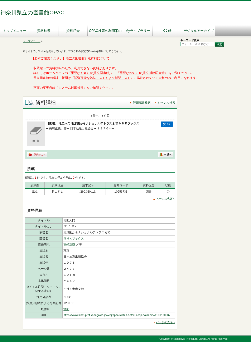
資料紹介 (73, 31)
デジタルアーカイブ (199, 31)
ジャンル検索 (166, 102)
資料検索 (43, 31)
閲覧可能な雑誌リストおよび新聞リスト (102, 78)
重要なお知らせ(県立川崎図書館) (143, 73)
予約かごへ (40, 154)
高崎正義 (69, 244)
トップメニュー (14, 31)
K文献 (167, 31)
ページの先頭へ (165, 198)
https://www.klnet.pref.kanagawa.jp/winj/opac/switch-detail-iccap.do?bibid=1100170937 (116, 315)
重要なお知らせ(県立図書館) (91, 73)
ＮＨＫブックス (73, 238)
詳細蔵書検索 (142, 102)
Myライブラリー (137, 31)
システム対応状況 (70, 87)
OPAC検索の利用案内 (105, 31)
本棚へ (168, 154)
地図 (66, 309)
